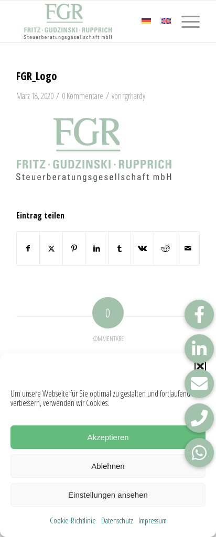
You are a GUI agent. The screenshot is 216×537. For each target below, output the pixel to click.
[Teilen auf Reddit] (165, 248)
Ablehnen (107, 466)
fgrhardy (134, 96)
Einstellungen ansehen (108, 494)
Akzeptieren (107, 437)
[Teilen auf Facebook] (28, 248)
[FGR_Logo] (89, 21)
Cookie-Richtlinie (73, 520)
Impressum (152, 520)
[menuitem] (185, 21)
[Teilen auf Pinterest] (74, 248)
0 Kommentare (82, 96)
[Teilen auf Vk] (142, 248)
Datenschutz (117, 520)
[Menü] (185, 21)
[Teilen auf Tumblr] (120, 248)
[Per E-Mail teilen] (188, 248)
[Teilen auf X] (51, 248)
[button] (200, 366)
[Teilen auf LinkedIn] (96, 248)
